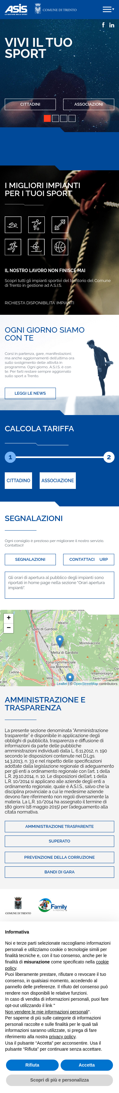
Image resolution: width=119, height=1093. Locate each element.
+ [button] (9, 618)
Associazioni (88, 104)
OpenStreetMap (86, 684)
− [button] (9, 628)
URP (103, 559)
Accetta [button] (87, 1065)
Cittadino (18, 480)
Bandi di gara (59, 872)
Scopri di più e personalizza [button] (59, 1079)
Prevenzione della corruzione (59, 857)
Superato (59, 841)
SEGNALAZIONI (30, 559)
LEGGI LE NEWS (30, 393)
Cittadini (30, 104)
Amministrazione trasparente (59, 826)
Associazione (58, 480)
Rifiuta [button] (32, 1065)
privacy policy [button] (62, 1036)
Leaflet (62, 684)
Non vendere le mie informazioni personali (46, 1011)
